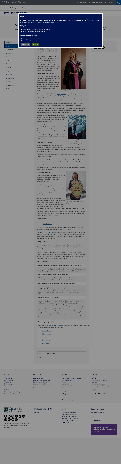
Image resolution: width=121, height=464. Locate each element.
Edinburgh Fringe (55, 325)
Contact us (36, 413)
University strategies (68, 400)
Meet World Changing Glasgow (71, 378)
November (11, 85)
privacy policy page (49, 22)
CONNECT (94, 374)
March (10, 57)
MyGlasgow (13, 8)
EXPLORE (65, 374)
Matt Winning (45, 340)
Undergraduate (8, 380)
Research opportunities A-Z (41, 380)
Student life (7, 390)
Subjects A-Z (8, 378)
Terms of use (66, 422)
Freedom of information (69, 414)
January (10, 50)
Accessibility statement (69, 413)
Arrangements (61, 94)
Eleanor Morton (46, 331)
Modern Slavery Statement (70, 418)
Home (6, 8)
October (10, 82)
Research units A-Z (39, 378)
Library (64, 398)
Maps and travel (67, 386)
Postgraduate (8, 382)
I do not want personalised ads (32, 41)
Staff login (81, 3)
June (9, 67)
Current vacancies (96, 397)
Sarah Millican (48, 232)
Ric (42, 334)
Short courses (8, 386)
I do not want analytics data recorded (34, 31)
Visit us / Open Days (10, 394)
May (9, 64)
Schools (64, 392)
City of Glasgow (66, 380)
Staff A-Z (93, 378)
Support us (94, 382)
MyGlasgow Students (97, 413)
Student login (96, 3)
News (63, 388)
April (9, 60)
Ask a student (95, 388)
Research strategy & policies (41, 384)
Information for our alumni (99, 380)
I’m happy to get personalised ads (33, 39)
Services (64, 396)
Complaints (94, 390)
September (11, 78)
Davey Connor (45, 337)
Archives (8, 42)
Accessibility (65, 384)
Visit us (64, 382)
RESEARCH (37, 374)
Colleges (64, 394)
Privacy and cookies (68, 420)
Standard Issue (47, 224)
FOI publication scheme (69, 416)
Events (64, 390)
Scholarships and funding (12, 392)
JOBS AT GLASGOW (98, 393)
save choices (25, 44)
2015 (7, 46)
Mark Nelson (45, 343)
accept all (35, 44)
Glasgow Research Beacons (41, 382)
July (9, 71)
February (10, 53)
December (11, 89)
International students (11, 388)
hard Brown (47, 334)
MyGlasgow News (25, 8)
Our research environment (41, 388)
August (10, 75)
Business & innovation (98, 384)
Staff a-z (110, 3)
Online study (8, 384)
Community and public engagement (102, 386)
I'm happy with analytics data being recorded (36, 29)
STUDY (6, 374)
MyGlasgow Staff (96, 420)
